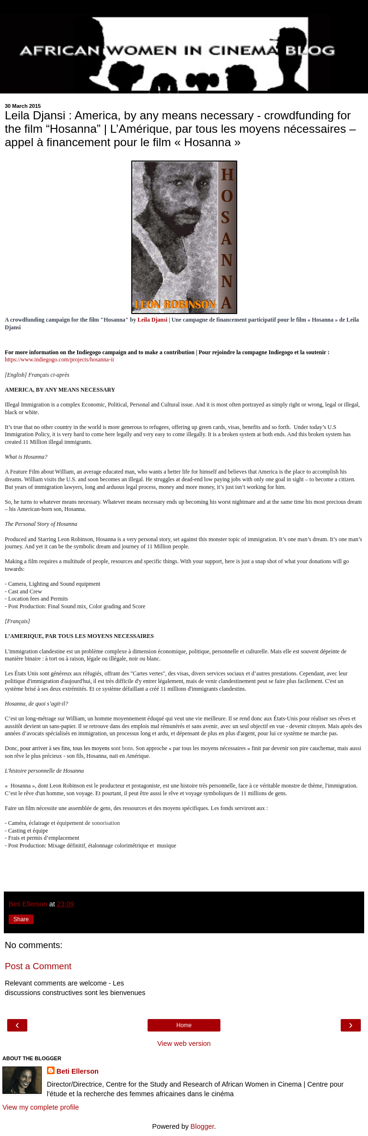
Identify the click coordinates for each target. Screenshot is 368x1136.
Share (21, 919)
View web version (184, 1043)
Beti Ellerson (78, 1071)
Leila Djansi (152, 319)
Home (184, 1025)
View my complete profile (40, 1107)
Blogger (202, 1126)
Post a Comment (38, 966)
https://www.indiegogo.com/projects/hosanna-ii (59, 359)
